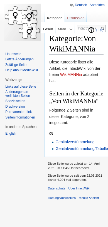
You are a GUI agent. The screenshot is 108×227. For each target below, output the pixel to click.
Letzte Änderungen (19, 59)
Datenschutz (56, 188)
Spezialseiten (15, 101)
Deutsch (81, 5)
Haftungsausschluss (62, 197)
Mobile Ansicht (89, 197)
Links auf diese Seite (20, 86)
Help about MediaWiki (21, 70)
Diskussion (76, 18)
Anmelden (97, 5)
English (10, 133)
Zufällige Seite (15, 65)
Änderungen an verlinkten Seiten (17, 94)
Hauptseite (13, 54)
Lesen (45, 29)
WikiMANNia (71, 74)
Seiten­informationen (20, 117)
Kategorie (55, 18)
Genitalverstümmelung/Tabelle (81, 148)
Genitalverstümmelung (74, 142)
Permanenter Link (18, 112)
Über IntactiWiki (79, 188)
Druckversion (15, 106)
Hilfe (100, 30)
